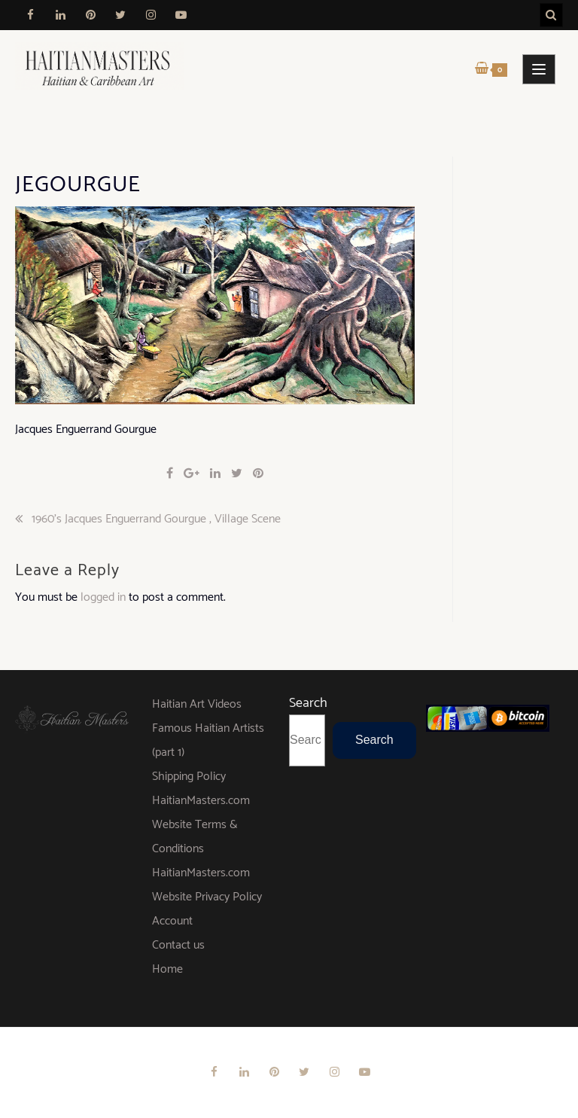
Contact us (178, 945)
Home (167, 969)
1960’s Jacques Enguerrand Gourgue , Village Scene (156, 519)
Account (172, 921)
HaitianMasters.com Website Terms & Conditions (201, 825)
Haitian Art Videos (197, 704)
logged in (103, 597)
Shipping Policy (189, 776)
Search (308, 703)
